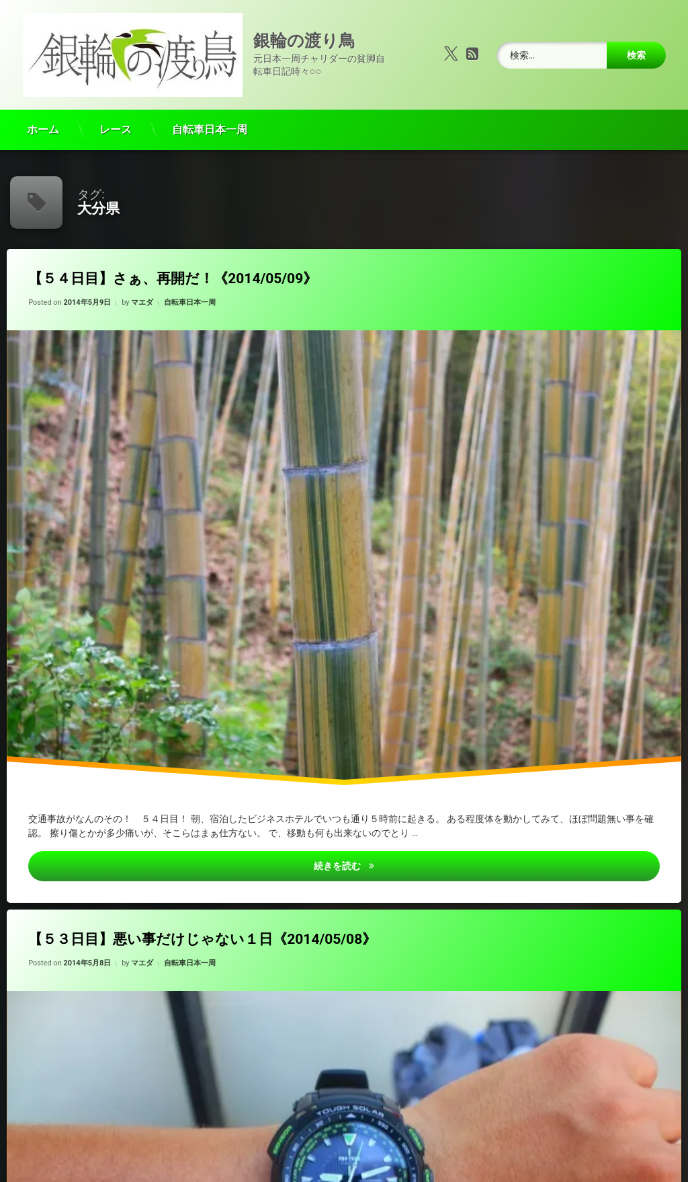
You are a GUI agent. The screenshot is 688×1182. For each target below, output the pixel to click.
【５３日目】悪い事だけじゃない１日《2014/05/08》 (202, 926)
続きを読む (434, 852)
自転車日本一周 (209, 117)
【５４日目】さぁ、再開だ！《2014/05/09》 (172, 266)
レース (115, 117)
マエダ (142, 290)
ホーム (43, 117)
